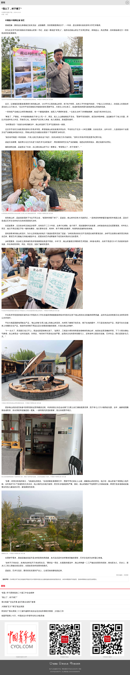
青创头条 (65, 664)
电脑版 (55, 664)
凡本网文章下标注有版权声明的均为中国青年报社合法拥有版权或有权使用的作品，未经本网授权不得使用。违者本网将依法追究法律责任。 (50, 579)
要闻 (3, 2)
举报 (80, 669)
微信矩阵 (76, 664)
